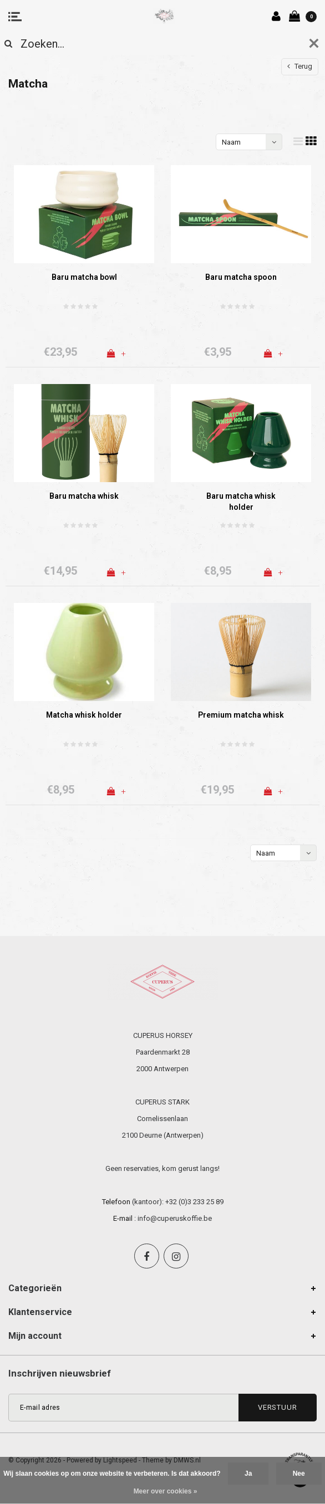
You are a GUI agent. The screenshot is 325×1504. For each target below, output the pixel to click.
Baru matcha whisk (84, 496)
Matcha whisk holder (84, 714)
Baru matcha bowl (84, 277)
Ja (248, 1473)
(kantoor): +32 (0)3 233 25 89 (178, 1202)
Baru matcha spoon (241, 277)
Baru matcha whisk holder (241, 501)
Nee (299, 1473)
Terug (299, 66)
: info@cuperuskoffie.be (173, 1218)
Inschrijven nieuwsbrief (59, 1373)
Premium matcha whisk (241, 714)
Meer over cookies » (165, 1491)
